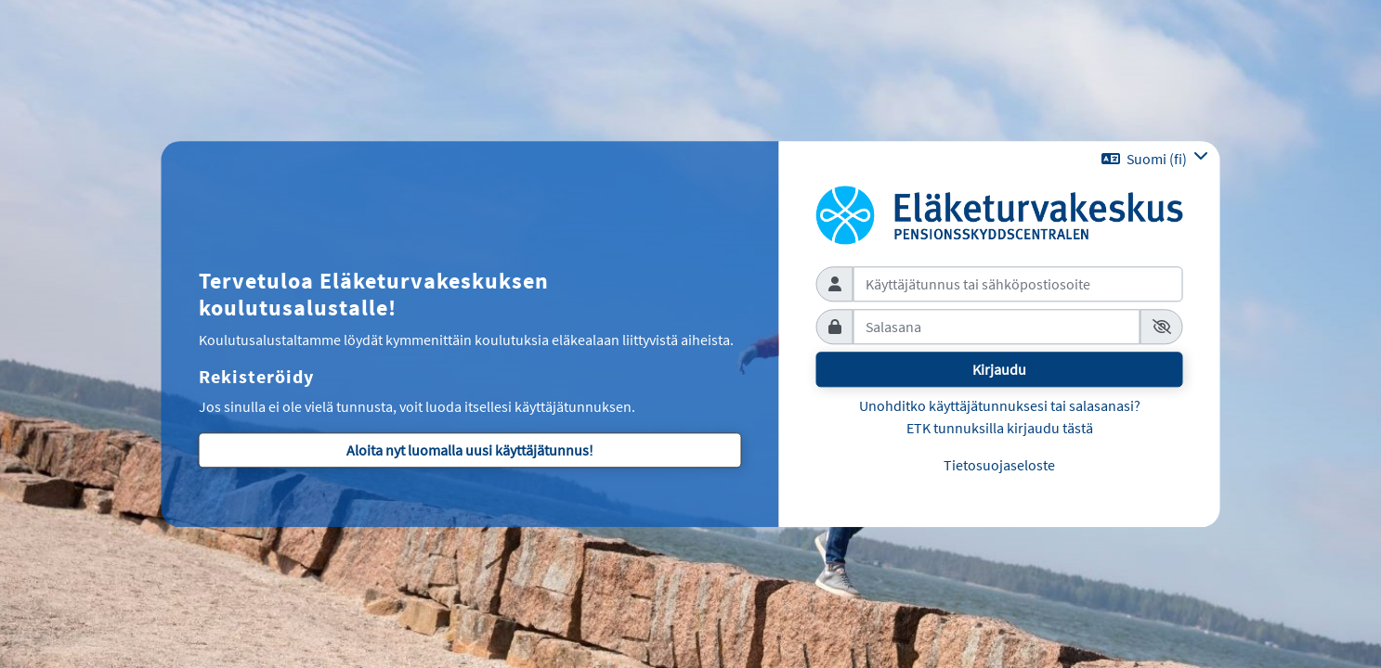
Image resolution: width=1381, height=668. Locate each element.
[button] (1154, 158)
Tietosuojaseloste (999, 465)
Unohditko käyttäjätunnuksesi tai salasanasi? (999, 405)
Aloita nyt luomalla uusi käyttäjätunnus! (469, 451)
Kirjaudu (999, 369)
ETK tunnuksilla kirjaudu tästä (999, 427)
